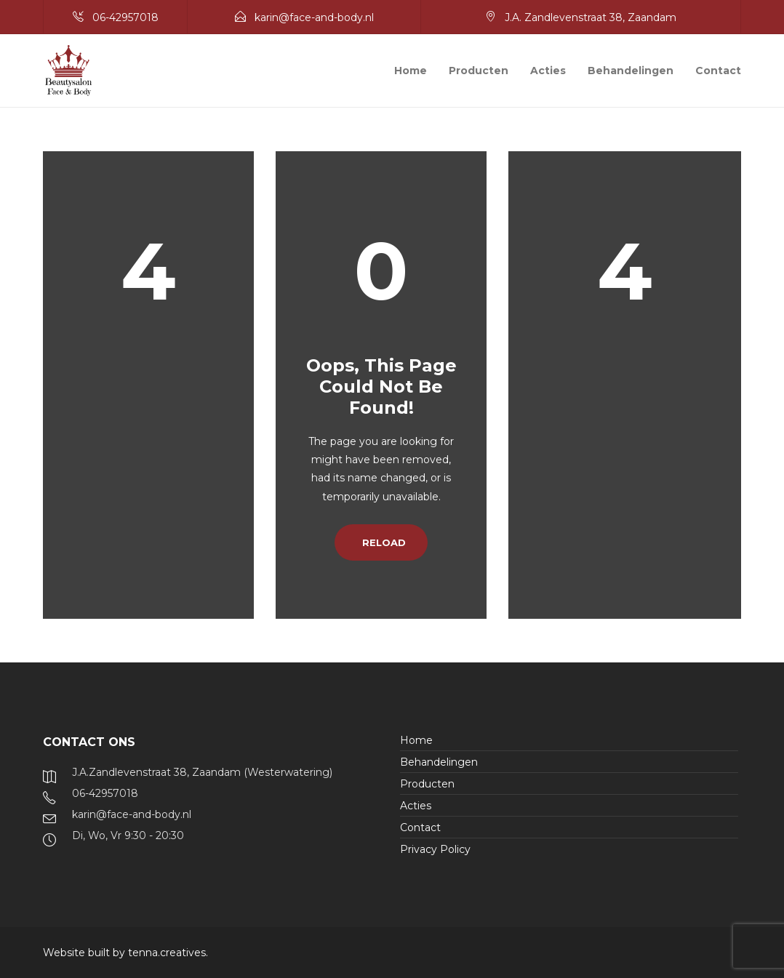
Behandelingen (630, 70)
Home (410, 70)
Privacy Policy (435, 849)
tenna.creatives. (168, 952)
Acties (548, 70)
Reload (381, 542)
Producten (478, 70)
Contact (718, 70)
